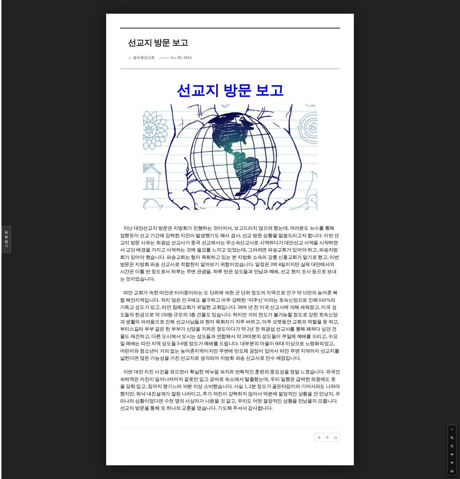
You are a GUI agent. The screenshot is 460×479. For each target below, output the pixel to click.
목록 (6, 239)
